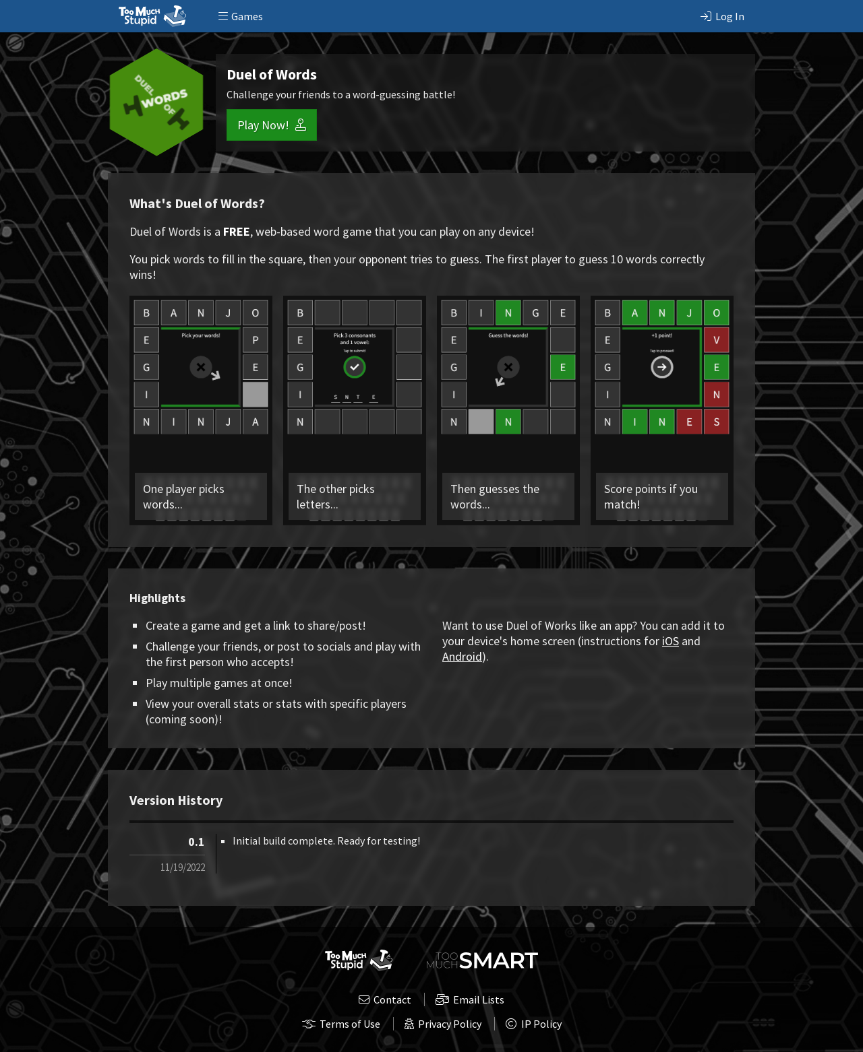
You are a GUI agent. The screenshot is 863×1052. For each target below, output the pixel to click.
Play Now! (271, 125)
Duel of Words (272, 74)
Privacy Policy (443, 1023)
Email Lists (470, 999)
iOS (670, 641)
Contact (385, 999)
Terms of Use (341, 1023)
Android (462, 656)
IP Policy (534, 1023)
